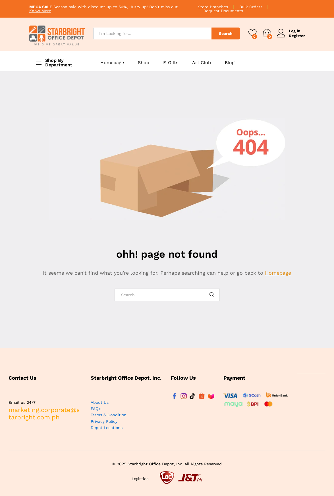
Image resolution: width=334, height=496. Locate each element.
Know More (40, 11)
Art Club (201, 62)
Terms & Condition (108, 415)
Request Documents (223, 11)
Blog (230, 62)
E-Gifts (170, 62)
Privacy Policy (104, 421)
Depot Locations (107, 427)
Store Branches (213, 7)
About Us (100, 402)
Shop (143, 62)
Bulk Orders (250, 7)
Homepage (112, 62)
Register (297, 35)
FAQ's (96, 408)
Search (226, 33)
